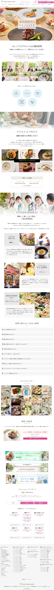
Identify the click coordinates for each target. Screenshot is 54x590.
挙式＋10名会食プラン (4, 551)
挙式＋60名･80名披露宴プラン (5, 555)
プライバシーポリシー (29, 579)
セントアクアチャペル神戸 (44, 555)
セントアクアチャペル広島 (44, 561)
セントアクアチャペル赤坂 (17, 551)
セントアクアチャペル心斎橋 (45, 552)
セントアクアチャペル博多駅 (45, 567)
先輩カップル (43, 4)
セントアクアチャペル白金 (17, 557)
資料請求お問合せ (35, 2)
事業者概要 (23, 579)
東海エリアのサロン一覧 (39, 524)
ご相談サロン (3, 574)
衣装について (3, 570)
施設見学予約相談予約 (49, 2)
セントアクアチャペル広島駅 (45, 562)
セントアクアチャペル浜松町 (18, 552)
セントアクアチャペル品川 (17, 556)
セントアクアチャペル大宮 (17, 571)
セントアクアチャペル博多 (44, 568)
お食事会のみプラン (4, 556)
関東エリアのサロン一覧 (27, 524)
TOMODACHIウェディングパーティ (6, 561)
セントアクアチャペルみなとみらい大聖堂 (19, 565)
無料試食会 (41, 2)
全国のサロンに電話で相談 (26, 2)
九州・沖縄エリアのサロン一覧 (39, 537)
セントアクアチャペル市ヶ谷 (18, 561)
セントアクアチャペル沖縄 (44, 571)
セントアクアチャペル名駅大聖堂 (33, 554)
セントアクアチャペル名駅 (32, 555)
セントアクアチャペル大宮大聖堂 (18, 570)
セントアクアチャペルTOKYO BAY (18, 569)
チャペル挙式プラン (4, 557)
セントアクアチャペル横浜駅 (18, 562)
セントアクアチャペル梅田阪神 (45, 551)
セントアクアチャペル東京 (17, 550)
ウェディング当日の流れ (4, 564)
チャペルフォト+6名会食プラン (5, 560)
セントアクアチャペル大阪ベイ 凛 (45, 550)
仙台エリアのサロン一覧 (15, 524)
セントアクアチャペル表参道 (18, 558)
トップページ (2, 6)
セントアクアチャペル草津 (44, 556)
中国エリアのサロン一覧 (27, 537)
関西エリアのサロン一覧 (15, 537)
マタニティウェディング (4, 571)
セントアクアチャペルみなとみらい (19, 566)
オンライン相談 (3, 575)
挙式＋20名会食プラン (4, 552)
